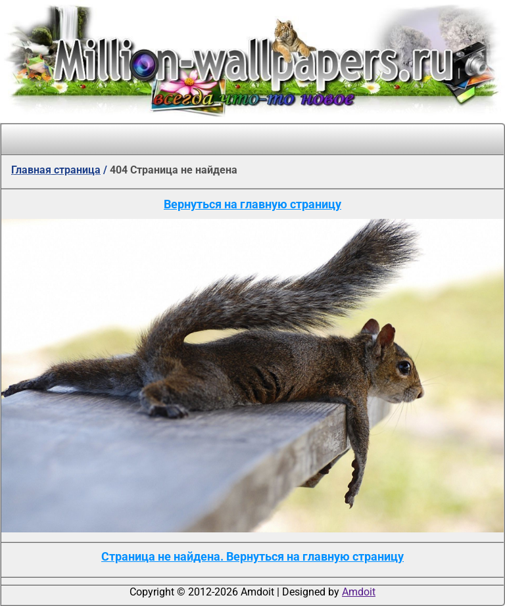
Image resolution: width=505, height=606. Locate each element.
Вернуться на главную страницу (252, 204)
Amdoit (358, 592)
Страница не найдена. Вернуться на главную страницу (252, 556)
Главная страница (56, 170)
